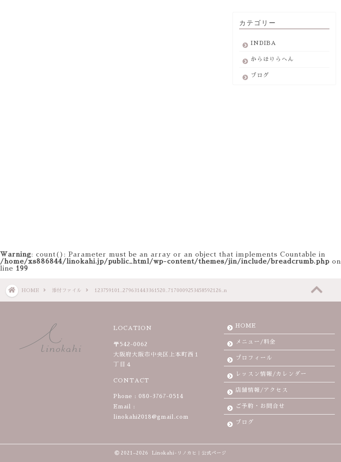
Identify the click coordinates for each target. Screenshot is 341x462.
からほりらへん (272, 62)
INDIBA (263, 46)
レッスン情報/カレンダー (271, 374)
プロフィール (254, 358)
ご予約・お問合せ (260, 406)
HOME (245, 325)
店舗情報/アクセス (261, 390)
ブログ (260, 78)
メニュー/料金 (255, 341)
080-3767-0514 (161, 396)
